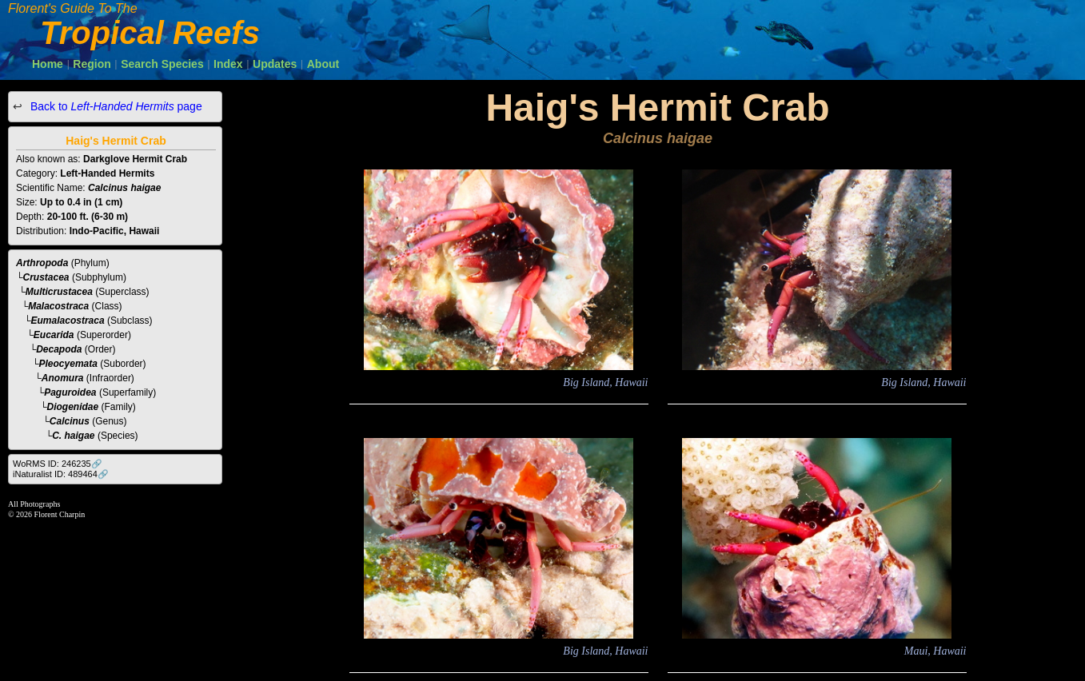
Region (91, 64)
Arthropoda (42, 263)
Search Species (162, 64)
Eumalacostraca (68, 320)
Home (47, 64)
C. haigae (73, 435)
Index (228, 64)
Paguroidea (70, 392)
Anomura (63, 378)
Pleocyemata (68, 363)
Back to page (114, 106)
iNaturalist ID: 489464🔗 (61, 474)
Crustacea (46, 277)
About (323, 64)
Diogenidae (73, 406)
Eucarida (54, 334)
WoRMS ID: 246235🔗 (57, 463)
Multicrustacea (59, 291)
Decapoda (59, 349)
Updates (275, 64)
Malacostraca (58, 306)
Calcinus (70, 421)
